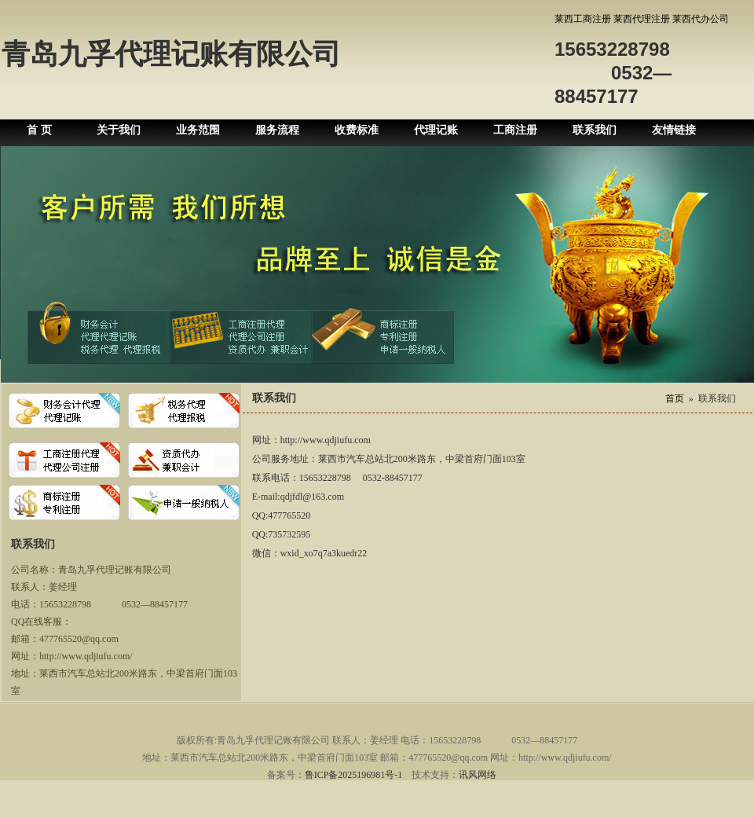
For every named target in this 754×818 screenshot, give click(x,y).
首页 (674, 398)
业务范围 (198, 130)
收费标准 (357, 130)
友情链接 (674, 130)
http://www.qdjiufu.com (325, 440)
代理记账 (436, 130)
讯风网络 (477, 774)
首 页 (39, 130)
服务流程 (277, 130)
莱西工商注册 (583, 18)
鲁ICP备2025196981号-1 (354, 774)
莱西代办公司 (700, 18)
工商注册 (515, 130)
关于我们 (119, 130)
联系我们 (595, 130)
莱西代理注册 (641, 18)
